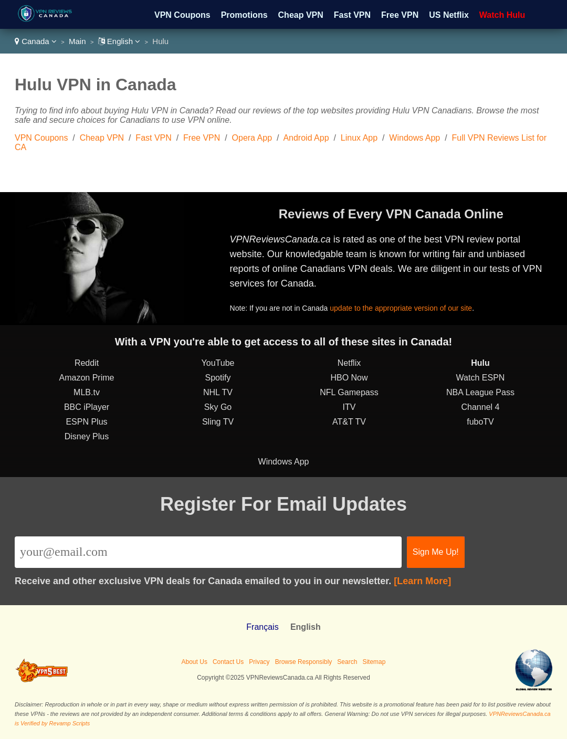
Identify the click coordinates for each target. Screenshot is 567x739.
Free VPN (399, 14)
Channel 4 (480, 407)
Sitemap (373, 662)
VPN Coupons (182, 14)
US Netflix (449, 14)
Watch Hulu (502, 14)
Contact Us (228, 662)
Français (262, 626)
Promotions (244, 14)
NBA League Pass (480, 392)
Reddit (87, 362)
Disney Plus (87, 436)
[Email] (208, 552)
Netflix (349, 362)
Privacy (259, 662)
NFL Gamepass (349, 392)
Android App (306, 137)
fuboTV (480, 421)
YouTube (218, 362)
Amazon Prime (86, 377)
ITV (349, 407)
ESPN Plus (86, 421)
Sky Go (218, 407)
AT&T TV (349, 421)
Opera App (252, 137)
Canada (36, 41)
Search (347, 662)
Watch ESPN (480, 377)
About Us (194, 662)
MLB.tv (87, 392)
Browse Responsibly (303, 662)
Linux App (359, 137)
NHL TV (218, 392)
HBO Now (349, 377)
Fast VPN (352, 14)
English (119, 41)
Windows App (414, 137)
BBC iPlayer (86, 407)
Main (77, 41)
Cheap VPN (300, 14)
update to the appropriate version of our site (401, 308)
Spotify (218, 377)
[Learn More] (422, 581)
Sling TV (218, 421)
